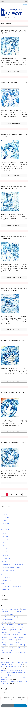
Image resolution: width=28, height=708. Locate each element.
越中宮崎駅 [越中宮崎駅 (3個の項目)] (21, 647)
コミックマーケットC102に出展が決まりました (12, 666)
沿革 (4, 526)
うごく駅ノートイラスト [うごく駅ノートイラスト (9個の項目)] (8, 616)
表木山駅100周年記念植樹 (9, 570)
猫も (4, 542)
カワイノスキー (6, 539)
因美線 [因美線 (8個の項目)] (13, 629)
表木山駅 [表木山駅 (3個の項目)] (12, 647)
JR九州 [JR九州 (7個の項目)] (16, 609)
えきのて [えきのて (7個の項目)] (21, 616)
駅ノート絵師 (6, 523)
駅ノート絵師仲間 (5, 529)
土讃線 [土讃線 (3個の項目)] (22, 629)
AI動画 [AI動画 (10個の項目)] (4, 609)
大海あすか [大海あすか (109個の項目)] (6, 634)
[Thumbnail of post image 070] (11, 99)
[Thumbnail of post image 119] (11, 304)
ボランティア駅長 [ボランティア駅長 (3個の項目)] (20, 624)
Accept (20, 705)
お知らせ (3, 583)
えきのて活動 (4, 561)
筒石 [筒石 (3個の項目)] (24, 642)
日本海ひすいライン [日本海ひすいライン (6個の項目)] (14, 642)
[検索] (26, 1)
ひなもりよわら (6, 577)
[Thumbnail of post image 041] (11, 47)
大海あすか (5, 533)
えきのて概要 (6, 517)
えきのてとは (4, 514)
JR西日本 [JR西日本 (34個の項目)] (18, 611)
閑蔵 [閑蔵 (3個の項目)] (3, 650)
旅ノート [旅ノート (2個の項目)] (4, 642)
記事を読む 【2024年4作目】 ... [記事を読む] (14, 329)
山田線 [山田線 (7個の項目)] (13, 637)
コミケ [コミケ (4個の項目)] (21, 622)
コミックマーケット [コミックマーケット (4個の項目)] (7, 624)
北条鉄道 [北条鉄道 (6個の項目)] (4, 629)
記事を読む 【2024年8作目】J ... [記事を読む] (14, 483)
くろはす (5, 548)
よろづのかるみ (6, 558)
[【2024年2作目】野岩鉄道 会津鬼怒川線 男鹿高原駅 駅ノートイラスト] (11, 202)
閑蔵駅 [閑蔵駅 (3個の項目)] (11, 650)
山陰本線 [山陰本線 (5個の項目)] (22, 637)
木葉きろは (5, 536)
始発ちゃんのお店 (7, 580)
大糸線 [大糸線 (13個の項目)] (23, 634)
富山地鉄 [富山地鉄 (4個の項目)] (4, 637)
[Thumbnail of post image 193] (11, 458)
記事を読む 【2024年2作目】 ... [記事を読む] (14, 225)
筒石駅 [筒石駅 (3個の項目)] (4, 645)
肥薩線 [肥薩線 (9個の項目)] (22, 645)
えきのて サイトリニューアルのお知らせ (12, 586)
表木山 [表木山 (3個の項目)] (4, 647)
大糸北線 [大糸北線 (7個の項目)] (15, 634)
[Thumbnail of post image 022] (11, 356)
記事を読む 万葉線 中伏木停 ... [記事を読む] (14, 123)
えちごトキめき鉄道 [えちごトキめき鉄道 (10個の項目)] (7, 619)
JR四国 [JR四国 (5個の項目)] (23, 609)
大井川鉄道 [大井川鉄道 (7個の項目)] (5, 632)
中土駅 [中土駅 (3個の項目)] (4, 627)
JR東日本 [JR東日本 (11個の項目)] (5, 611)
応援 (2, 574)
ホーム (3, 23)
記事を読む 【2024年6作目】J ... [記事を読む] (14, 431)
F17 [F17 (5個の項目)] (10, 609)
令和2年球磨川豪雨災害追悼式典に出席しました (14, 564)
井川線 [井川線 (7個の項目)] (13, 627)
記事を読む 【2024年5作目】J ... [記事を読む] (14, 381)
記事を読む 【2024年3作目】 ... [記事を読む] (14, 277)
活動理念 (5, 520)
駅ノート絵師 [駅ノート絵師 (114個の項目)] (20, 652)
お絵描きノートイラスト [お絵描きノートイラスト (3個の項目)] (8, 622)
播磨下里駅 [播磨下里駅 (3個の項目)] (21, 639)
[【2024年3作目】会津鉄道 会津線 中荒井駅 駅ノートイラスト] (11, 252)
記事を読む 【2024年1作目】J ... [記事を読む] (14, 175)
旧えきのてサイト (5, 589)
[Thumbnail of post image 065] (11, 408)
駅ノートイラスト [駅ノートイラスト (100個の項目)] (7, 652)
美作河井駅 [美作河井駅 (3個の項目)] (13, 645)
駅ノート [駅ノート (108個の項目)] (21, 650)
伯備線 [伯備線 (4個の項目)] (21, 627)
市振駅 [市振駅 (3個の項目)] (11, 639)
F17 (3, 545)
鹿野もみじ (5, 555)
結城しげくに (6, 552)
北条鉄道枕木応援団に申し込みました (11, 567)
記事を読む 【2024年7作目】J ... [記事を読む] (14, 71)
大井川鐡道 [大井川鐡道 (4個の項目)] (18, 632)
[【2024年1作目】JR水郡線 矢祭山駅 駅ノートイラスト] (11, 150)
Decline (8, 705)
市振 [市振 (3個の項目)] (3, 639)
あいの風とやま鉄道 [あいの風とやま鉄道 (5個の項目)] (7, 614)
